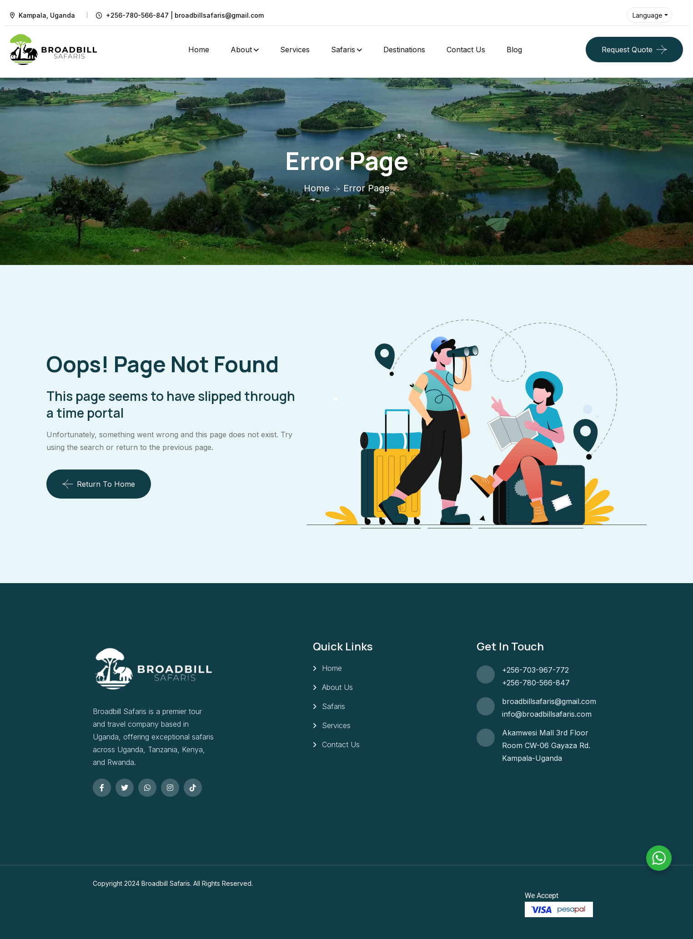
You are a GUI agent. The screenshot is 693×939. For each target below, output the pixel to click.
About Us (337, 687)
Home (198, 49)
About (241, 49)
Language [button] (648, 15)
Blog (514, 49)
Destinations (404, 49)
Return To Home (98, 484)
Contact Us (466, 49)
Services (295, 49)
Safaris (343, 49)
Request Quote (627, 49)
